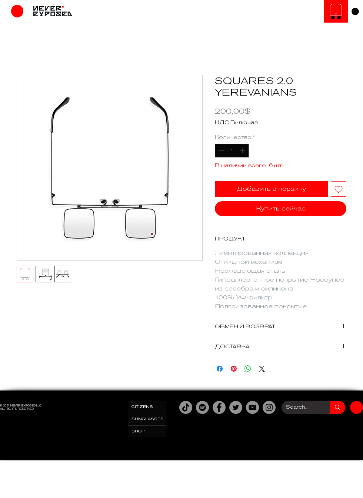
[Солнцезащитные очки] (336, 11)
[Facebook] (219, 407)
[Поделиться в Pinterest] (233, 368)
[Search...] (300, 407)
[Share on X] (261, 368)
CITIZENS (142, 406)
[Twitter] (235, 407)
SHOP (138, 431)
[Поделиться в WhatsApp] (247, 368)
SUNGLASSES (147, 418)
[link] (355, 11)
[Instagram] (269, 407)
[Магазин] (17, 11)
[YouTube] (252, 407)
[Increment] (243, 150)
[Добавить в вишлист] (338, 189)
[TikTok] (185, 407)
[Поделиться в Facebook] (219, 368)
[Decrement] (220, 150)
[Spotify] (202, 407)
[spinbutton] (232, 150)
